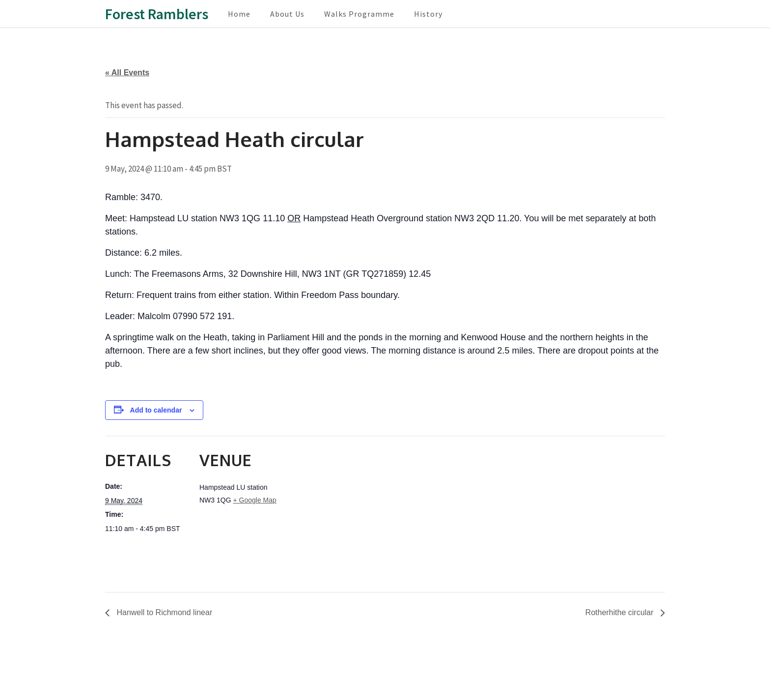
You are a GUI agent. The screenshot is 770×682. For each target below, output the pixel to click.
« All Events (127, 72)
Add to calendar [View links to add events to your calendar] (156, 410)
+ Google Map (254, 500)
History (428, 14)
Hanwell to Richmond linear (163, 612)
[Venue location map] (345, 504)
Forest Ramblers (156, 13)
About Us (287, 14)
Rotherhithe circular (620, 612)
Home (239, 14)
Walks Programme (359, 14)
